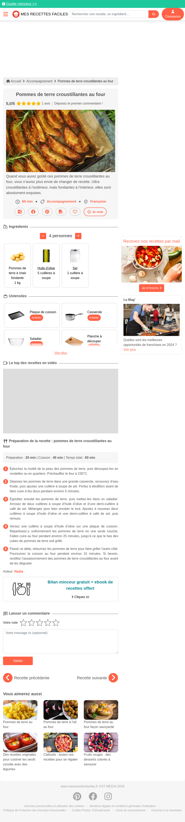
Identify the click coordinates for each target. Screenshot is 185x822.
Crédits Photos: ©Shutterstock (91, 810)
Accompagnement (39, 81)
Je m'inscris (152, 288)
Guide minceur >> (21, 4)
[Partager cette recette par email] (20, 212)
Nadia (18, 571)
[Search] (153, 14)
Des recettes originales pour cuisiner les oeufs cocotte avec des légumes (20, 755)
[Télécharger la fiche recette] (61, 212)
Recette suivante (97, 678)
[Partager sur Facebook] (33, 212)
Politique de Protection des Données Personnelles (34, 810)
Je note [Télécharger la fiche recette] (95, 211)
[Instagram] (108, 798)
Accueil (13, 81)
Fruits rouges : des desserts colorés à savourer (101, 753)
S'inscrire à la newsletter (166, 810)
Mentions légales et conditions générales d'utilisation (123, 806)
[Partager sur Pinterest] (47, 212)
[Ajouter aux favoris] (75, 212)
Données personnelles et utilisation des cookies (54, 806)
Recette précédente (26, 678)
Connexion (173, 14)
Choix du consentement (131, 810)
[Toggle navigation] (5, 14)
